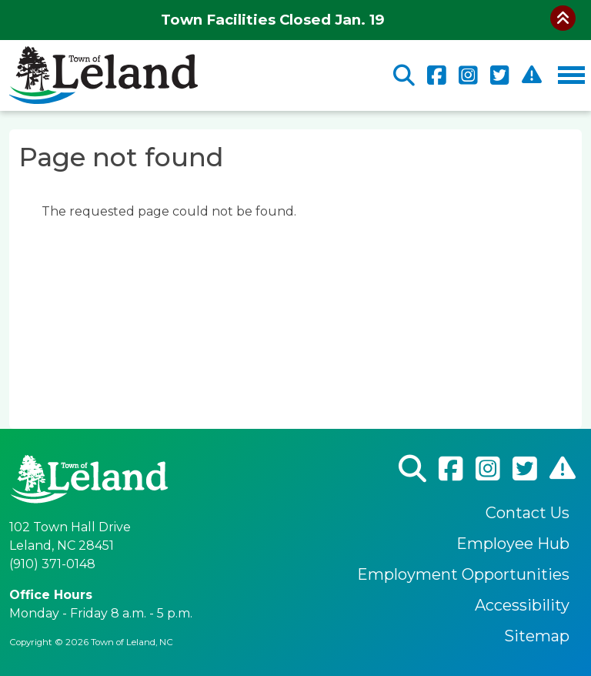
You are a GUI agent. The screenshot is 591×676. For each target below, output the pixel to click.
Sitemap (536, 636)
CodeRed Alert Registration (532, 75)
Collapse (563, 18)
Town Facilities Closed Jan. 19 (273, 19)
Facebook (436, 75)
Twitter (500, 75)
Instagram (468, 75)
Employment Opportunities (463, 574)
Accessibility (522, 605)
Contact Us (527, 513)
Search (404, 75)
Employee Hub (512, 543)
